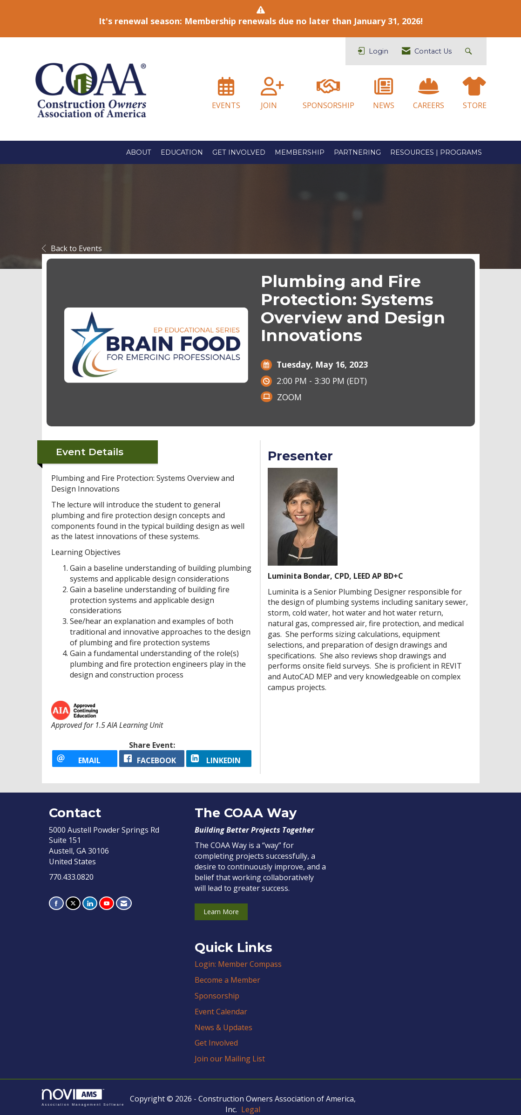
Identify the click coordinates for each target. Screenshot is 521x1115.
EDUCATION (182, 152)
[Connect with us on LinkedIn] (89, 903)
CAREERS (428, 105)
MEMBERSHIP (300, 152)
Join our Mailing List (230, 1058)
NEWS (383, 105)
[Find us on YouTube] (106, 903)
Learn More (221, 911)
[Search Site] (469, 51)
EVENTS (226, 105)
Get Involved (216, 1043)
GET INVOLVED (238, 152)
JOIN (269, 105)
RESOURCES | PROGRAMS (436, 152)
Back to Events (72, 248)
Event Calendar (221, 1011)
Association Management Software (83, 1097)
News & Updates (223, 1027)
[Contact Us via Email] (124, 903)
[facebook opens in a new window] (151, 758)
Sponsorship (217, 996)
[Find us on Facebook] (56, 903)
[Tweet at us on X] (73, 903)
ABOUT (138, 152)
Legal (250, 1109)
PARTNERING (357, 152)
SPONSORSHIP (328, 105)
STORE (475, 105)
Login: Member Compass (238, 964)
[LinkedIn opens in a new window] (218, 758)
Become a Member (227, 980)
